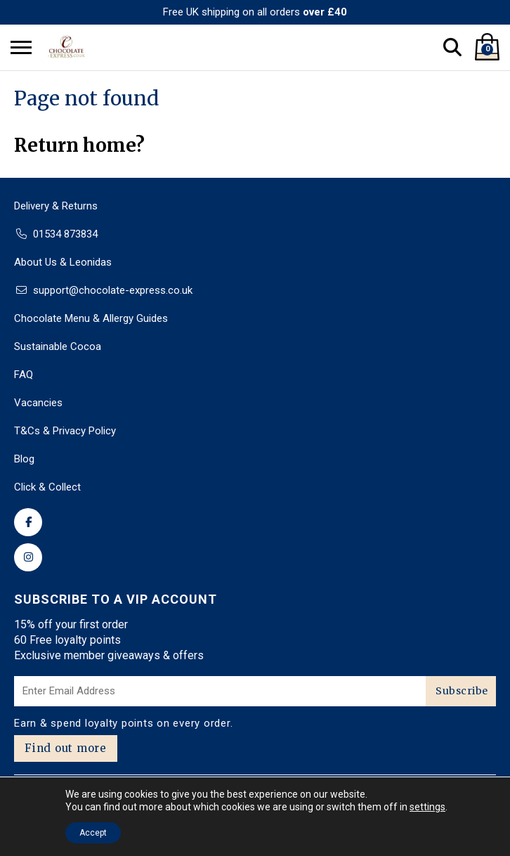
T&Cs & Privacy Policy (65, 430)
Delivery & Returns (56, 206)
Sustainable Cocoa (57, 346)
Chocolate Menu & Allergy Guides (91, 318)
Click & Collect (47, 487)
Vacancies (38, 402)
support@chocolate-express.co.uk (112, 290)
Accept (93, 833)
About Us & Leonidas (63, 262)
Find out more (66, 748)
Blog (24, 459)
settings (427, 806)
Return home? (79, 145)
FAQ (23, 374)
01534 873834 (65, 234)
